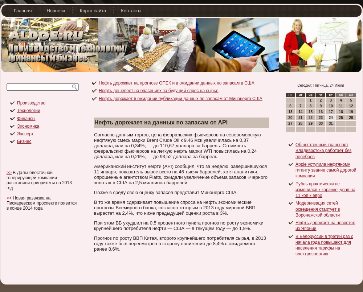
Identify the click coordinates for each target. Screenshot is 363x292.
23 (321, 118)
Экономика (28, 126)
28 (300, 124)
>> (9, 172)
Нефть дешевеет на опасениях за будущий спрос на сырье (159, 90)
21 (300, 118)
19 (351, 112)
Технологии (28, 110)
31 (331, 124)
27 (290, 124)
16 (321, 112)
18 (341, 112)
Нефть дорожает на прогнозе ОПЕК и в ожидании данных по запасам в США (176, 83)
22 (311, 118)
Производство (31, 103)
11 (341, 106)
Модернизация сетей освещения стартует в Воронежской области (317, 209)
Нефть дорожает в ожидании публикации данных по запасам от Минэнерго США (180, 98)
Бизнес (24, 141)
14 (300, 112)
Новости (55, 10)
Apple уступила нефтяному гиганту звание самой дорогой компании (325, 170)
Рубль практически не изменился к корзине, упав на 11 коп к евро (325, 189)
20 (290, 118)
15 (311, 112)
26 (351, 118)
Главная (23, 10)
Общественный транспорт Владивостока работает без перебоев (323, 150)
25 (341, 118)
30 (321, 124)
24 (331, 118)
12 (351, 106)
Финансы (26, 118)
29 (311, 124)
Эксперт (25, 133)
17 (331, 112)
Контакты (131, 10)
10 (331, 106)
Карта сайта (93, 10)
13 (290, 112)
